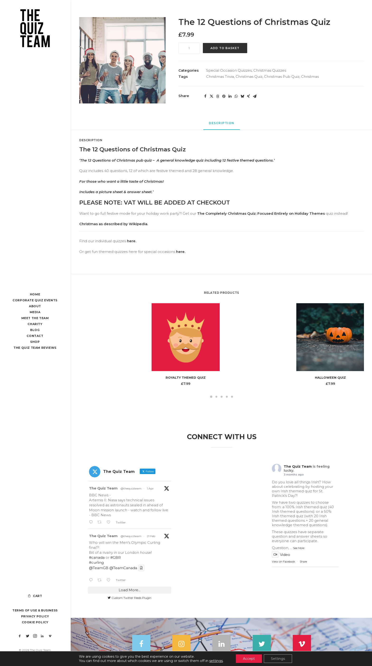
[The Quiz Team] (35, 29)
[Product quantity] (189, 48)
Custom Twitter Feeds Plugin (129, 598)
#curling (96, 562)
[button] (20, 636)
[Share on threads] (217, 96)
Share (303, 562)
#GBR (115, 557)
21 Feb (151, 536)
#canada (97, 557)
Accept (249, 659)
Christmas (310, 76)
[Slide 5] (232, 397)
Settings (278, 659)
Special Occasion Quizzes (229, 70)
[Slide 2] (216, 397)
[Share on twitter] (211, 96)
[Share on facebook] (205, 96)
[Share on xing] (248, 96)
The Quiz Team (103, 488)
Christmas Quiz (249, 76)
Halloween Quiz (330, 377)
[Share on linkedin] (230, 96)
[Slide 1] (211, 397)
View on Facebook (283, 562)
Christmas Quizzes (269, 70)
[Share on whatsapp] (236, 96)
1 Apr (150, 488)
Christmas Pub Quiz (281, 76)
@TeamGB (98, 568)
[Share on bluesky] (242, 96)
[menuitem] (20, 636)
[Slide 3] (221, 397)
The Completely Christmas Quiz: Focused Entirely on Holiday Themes (261, 213)
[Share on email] (254, 96)
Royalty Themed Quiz (186, 377)
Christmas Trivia (220, 76)
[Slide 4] (226, 397)
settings (216, 661)
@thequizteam (131, 488)
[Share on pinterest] (224, 96)
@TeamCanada (123, 568)
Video (281, 555)
